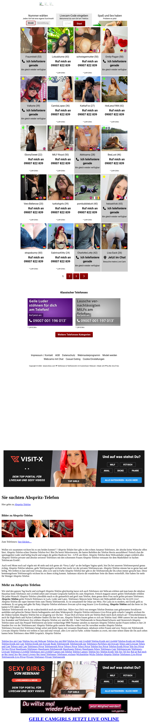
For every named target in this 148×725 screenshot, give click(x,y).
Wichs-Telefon (96, 654)
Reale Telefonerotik (60, 644)
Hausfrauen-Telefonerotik (50, 649)
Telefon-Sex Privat (99, 646)
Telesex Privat (70, 646)
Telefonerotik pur (78, 644)
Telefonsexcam (124, 649)
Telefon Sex (94, 651)
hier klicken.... (25, 542)
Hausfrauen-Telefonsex (27, 649)
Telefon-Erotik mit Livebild (104, 641)
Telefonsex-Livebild (20, 651)
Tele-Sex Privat (136, 646)
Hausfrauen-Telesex (72, 649)
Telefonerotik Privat (53, 646)
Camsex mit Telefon (62, 651)
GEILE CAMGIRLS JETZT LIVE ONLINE (74, 719)
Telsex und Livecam (128, 644)
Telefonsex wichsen (66, 654)
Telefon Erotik (107, 651)
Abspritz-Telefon (23, 504)
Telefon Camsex (80, 651)
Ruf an (134, 651)
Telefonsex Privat (36, 646)
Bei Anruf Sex (11, 654)
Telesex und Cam (19, 646)
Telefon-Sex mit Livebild (79, 641)
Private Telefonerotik (55, 657)
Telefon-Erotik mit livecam (37, 644)
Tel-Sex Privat (8, 649)
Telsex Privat (84, 646)
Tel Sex (126, 651)
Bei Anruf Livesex (27, 654)
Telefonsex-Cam (108, 649)
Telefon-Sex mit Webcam (34, 641)
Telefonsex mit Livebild (41, 651)
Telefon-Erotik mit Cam (13, 644)
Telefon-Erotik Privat (119, 646)
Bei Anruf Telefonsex (46, 654)
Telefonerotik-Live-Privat (14, 657)
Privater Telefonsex (35, 657)
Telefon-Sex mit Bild (57, 641)
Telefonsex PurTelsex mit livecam (103, 644)
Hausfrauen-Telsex (91, 649)
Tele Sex (118, 651)
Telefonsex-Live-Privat (131, 654)
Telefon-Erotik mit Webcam (131, 641)
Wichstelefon (82, 654)
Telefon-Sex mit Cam (12, 641)
